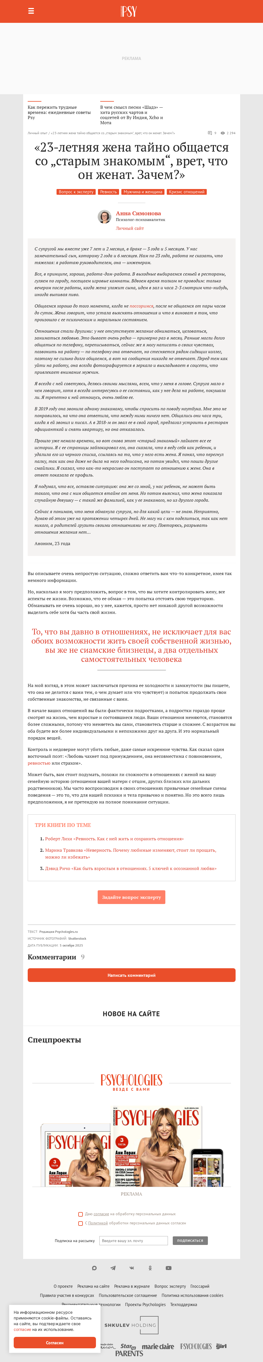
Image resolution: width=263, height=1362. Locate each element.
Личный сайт (130, 228)
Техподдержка (183, 1304)
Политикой (98, 1223)
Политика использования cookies (192, 1295)
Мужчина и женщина (143, 191)
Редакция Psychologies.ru (58, 931)
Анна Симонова (138, 213)
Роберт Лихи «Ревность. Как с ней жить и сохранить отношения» (114, 838)
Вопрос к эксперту (76, 191)
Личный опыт (37, 133)
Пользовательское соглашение (128, 1295)
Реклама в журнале (132, 1286)
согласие (101, 1213)
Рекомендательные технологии (91, 1304)
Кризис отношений (186, 191)
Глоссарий (199, 1286)
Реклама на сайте (93, 1286)
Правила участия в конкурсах (67, 1295)
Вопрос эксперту (170, 1286)
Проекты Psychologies (145, 1304)
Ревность (108, 191)
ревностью (39, 763)
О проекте (63, 1286)
